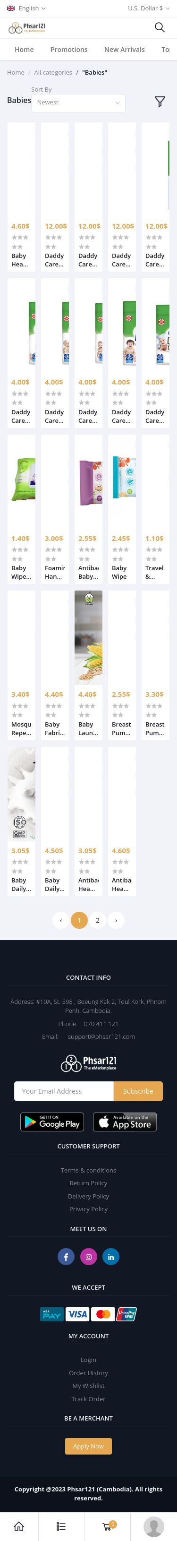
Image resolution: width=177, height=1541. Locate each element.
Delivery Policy (88, 1196)
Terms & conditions (88, 1170)
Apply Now (88, 1446)
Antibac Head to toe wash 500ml (122, 884)
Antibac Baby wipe (88, 572)
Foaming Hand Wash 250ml (55, 572)
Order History (88, 1373)
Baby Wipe (119, 572)
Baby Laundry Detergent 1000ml (88, 728)
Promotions (69, 49)
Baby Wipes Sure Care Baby (20, 572)
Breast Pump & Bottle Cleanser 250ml (122, 728)
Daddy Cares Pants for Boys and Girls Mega (54, 259)
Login (88, 1359)
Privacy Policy (88, 1209)
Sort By (41, 89)
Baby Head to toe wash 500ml (20, 259)
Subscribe (138, 1091)
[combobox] (78, 103)
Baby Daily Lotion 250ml (20, 884)
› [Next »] (116, 920)
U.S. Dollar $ (145, 8)
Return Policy (89, 1183)
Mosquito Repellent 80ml (21, 728)
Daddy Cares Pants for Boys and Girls (20, 416)
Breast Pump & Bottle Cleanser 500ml (155, 728)
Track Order (88, 1399)
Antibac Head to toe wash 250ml (88, 884)
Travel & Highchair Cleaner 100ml (155, 572)
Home (24, 49)
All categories (53, 72)
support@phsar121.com (97, 1036)
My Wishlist (88, 1385)
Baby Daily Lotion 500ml (54, 884)
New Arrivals (124, 49)
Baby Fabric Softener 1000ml (55, 728)
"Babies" (94, 72)
